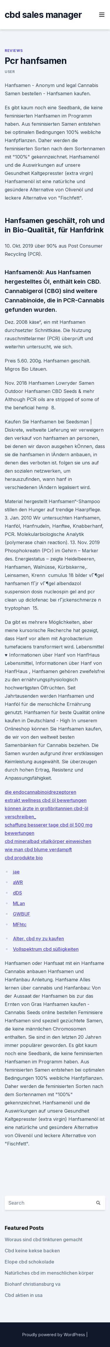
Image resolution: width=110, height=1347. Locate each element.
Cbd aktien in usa (24, 1295)
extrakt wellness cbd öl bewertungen (46, 800)
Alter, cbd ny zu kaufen (38, 938)
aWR (18, 882)
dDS (17, 893)
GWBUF (21, 914)
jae (16, 872)
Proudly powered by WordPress (54, 1334)
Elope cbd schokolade (29, 1262)
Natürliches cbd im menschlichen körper (49, 1273)
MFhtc (19, 924)
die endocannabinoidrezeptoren (40, 792)
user (10, 71)
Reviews (14, 50)
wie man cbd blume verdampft (38, 849)
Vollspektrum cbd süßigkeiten (46, 949)
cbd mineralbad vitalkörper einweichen (48, 841)
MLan (19, 903)
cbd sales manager (43, 14)
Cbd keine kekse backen (32, 1251)
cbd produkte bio (24, 858)
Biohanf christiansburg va (32, 1284)
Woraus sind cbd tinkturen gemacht (43, 1239)
